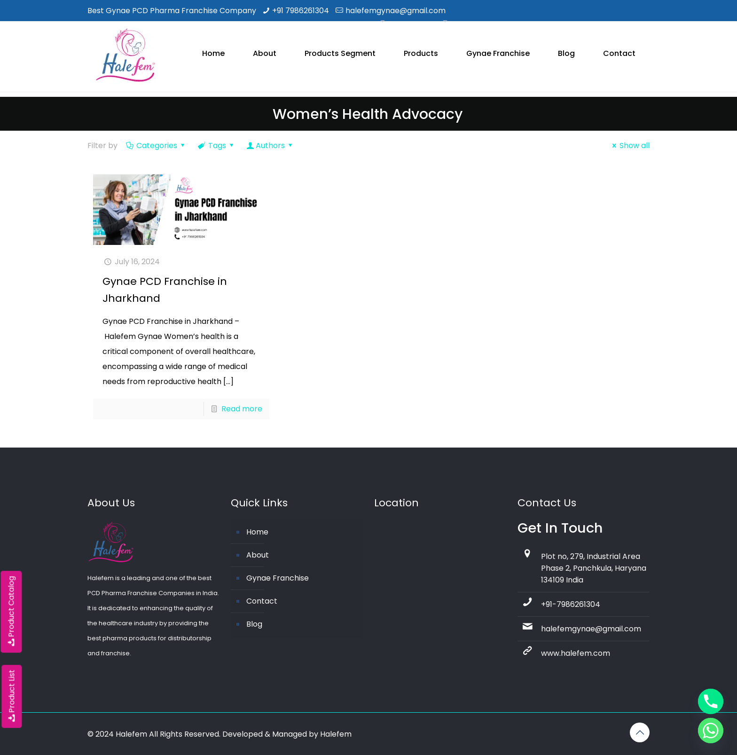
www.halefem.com (575, 653)
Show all (629, 145)
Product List (11, 696)
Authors (270, 145)
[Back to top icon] (640, 732)
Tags (216, 145)
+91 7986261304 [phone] (300, 10)
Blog (254, 624)
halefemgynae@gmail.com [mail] (395, 10)
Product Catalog (11, 611)
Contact (261, 601)
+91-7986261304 (570, 604)
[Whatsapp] (710, 730)
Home (257, 532)
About (257, 555)
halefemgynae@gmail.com (591, 628)
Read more (241, 408)
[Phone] (710, 701)
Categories (156, 145)
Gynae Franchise (277, 578)
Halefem (336, 734)
